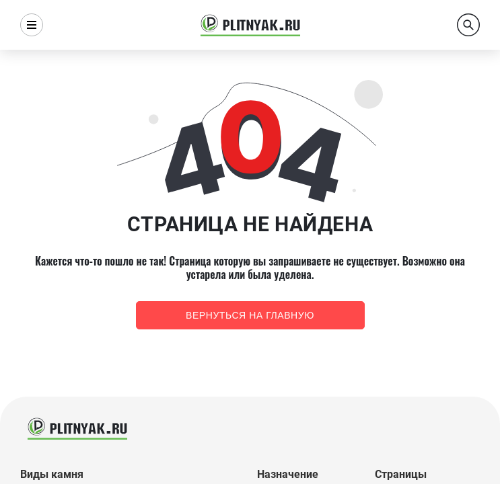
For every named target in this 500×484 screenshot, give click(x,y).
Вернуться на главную (250, 315)
